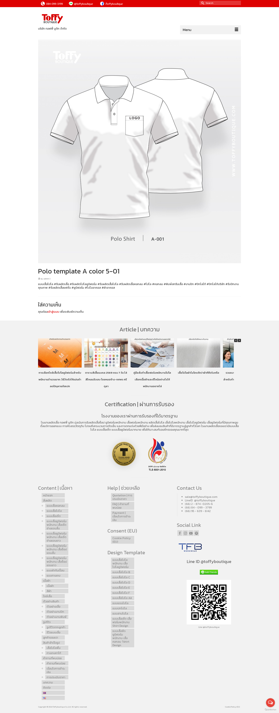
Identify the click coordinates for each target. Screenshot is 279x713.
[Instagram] (185, 533)
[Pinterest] (196, 533)
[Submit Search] (202, 3)
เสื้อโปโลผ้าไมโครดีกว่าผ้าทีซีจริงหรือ (198, 373)
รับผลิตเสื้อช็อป (95, 422)
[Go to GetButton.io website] (270, 709)
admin (46, 278)
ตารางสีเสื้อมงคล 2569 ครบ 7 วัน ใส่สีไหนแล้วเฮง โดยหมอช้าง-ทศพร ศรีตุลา (106, 379)
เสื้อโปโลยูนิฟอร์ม (196, 422)
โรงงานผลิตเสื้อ (50, 422)
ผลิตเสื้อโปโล (156, 422)
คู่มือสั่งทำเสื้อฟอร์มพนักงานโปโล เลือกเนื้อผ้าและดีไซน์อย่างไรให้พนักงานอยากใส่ (152, 379)
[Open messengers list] (270, 702)
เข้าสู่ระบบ (53, 311)
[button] (239, 340)
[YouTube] (190, 533)
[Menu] (210, 29)
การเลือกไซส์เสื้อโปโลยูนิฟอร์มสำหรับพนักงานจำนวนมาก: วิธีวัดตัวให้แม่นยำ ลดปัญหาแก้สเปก (59, 379)
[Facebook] (179, 533)
